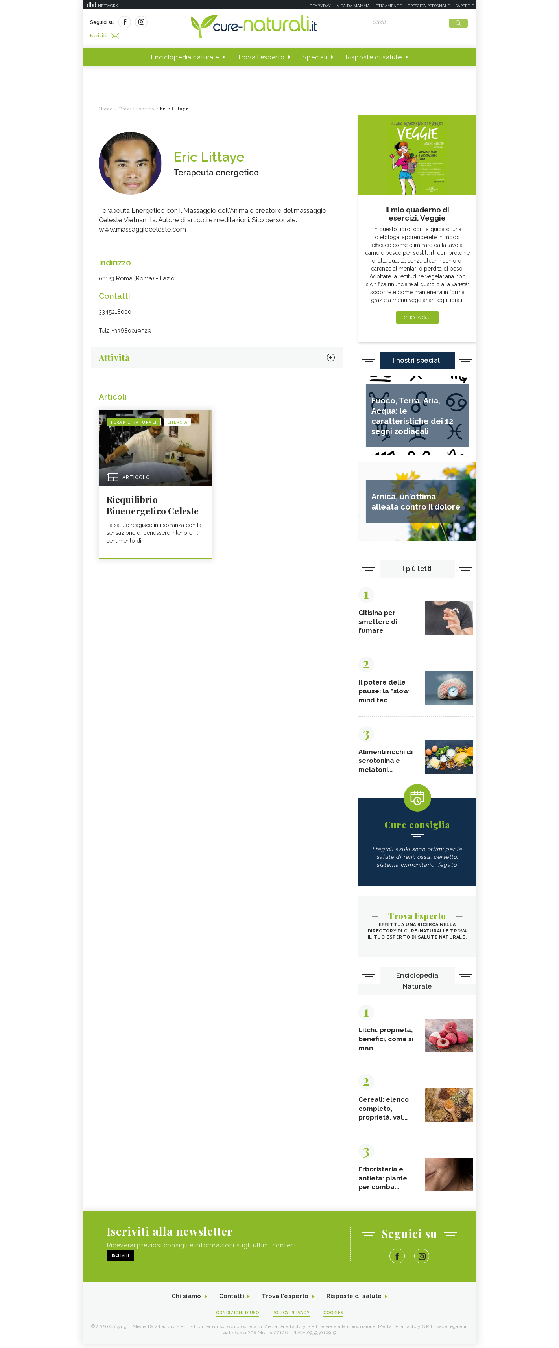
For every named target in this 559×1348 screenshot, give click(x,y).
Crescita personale (429, 6)
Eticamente (389, 6)
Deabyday (320, 6)
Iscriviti (178, 23)
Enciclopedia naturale (185, 54)
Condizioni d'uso (235, 1317)
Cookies (336, 1317)
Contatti (229, 1300)
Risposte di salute (373, 54)
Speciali (315, 54)
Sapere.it (465, 6)
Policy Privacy (291, 1317)
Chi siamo (183, 1300)
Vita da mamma (353, 6)
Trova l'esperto (261, 54)
